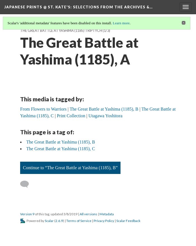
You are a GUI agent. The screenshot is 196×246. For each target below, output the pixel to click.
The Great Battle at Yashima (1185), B (60, 142)
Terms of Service (78, 221)
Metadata (107, 214)
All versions (88, 214)
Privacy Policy (104, 221)
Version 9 (27, 214)
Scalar (49, 221)
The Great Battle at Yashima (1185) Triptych (61, 30)
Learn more (121, 23)
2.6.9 (59, 221)
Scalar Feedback (128, 221)
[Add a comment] (27, 184)
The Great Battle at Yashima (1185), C (60, 148)
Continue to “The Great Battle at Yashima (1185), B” (70, 167)
